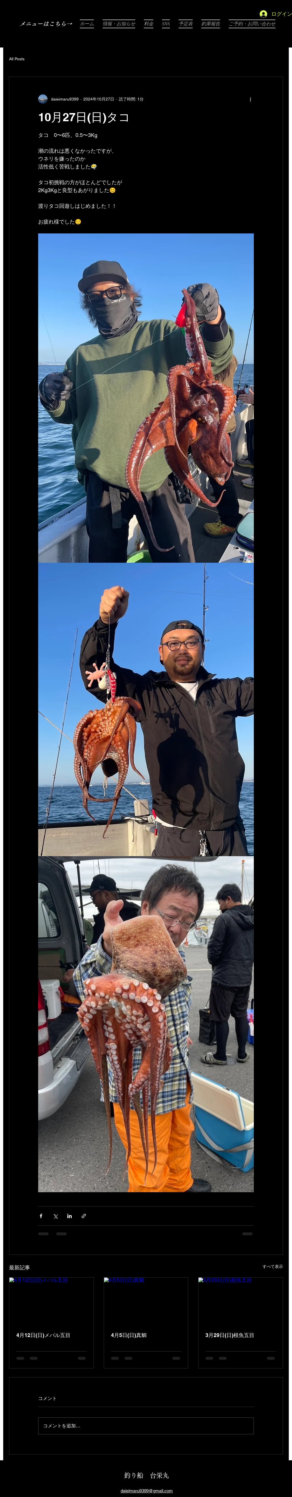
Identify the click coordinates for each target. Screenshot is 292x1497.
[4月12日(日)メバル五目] (51, 1301)
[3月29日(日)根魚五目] (240, 1301)
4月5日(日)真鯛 (129, 1335)
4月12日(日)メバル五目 (43, 1335)
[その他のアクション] (250, 99)
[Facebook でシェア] (41, 1216)
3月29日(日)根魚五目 (229, 1335)
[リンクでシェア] (84, 1216)
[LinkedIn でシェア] (69, 1216)
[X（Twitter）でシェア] (55, 1216)
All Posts (16, 59)
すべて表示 (273, 1266)
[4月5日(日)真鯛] (146, 1301)
